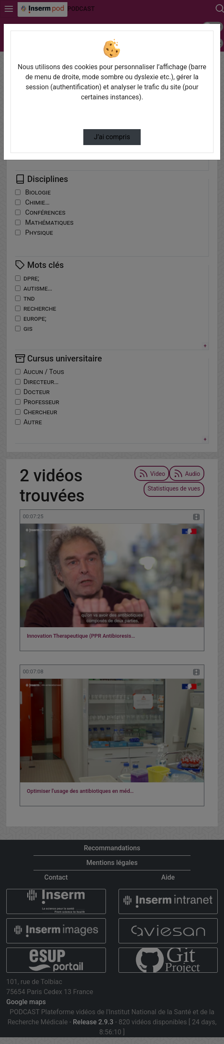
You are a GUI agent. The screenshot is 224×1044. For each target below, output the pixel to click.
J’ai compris (112, 137)
